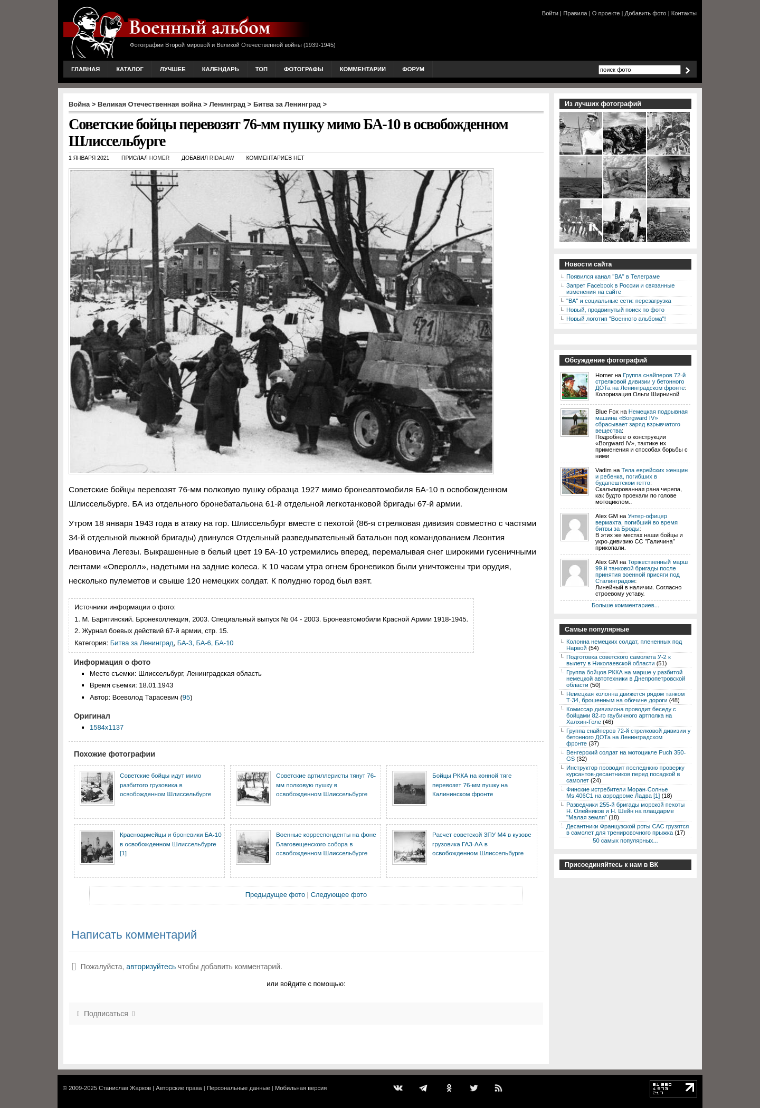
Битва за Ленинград (287, 104)
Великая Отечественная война (150, 104)
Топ (261, 69)
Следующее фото (339, 895)
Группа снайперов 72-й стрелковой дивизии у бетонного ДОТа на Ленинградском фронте (640, 381)
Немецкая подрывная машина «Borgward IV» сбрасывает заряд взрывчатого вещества (641, 421)
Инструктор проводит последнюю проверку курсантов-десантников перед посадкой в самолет (625, 774)
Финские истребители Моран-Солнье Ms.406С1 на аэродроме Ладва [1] (617, 792)
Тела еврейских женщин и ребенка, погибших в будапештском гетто (641, 476)
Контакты (684, 13)
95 (186, 697)
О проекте (606, 13)
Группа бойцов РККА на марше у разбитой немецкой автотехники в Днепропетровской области (625, 678)
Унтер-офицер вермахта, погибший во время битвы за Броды (636, 522)
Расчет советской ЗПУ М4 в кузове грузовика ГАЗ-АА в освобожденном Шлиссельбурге (481, 843)
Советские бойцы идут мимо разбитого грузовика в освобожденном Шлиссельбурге (165, 784)
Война (79, 104)
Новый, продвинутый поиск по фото (615, 310)
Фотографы (304, 69)
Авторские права (179, 1088)
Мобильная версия (301, 1088)
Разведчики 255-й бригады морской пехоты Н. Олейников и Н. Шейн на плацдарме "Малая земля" (625, 810)
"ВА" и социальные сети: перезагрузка (618, 301)
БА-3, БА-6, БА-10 (205, 643)
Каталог (130, 69)
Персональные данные (238, 1088)
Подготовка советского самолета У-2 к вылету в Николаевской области (618, 660)
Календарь (220, 69)
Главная (85, 69)
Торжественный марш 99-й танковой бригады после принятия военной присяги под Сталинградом (641, 571)
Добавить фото (646, 13)
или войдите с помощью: (306, 984)
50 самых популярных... (625, 840)
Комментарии (363, 69)
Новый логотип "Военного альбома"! (616, 319)
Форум (413, 69)
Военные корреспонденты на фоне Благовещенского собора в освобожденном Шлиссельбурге (326, 843)
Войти (550, 13)
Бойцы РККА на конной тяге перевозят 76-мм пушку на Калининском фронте (471, 784)
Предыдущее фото (275, 895)
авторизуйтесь (151, 966)
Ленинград (228, 104)
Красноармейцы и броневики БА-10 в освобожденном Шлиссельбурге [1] (171, 843)
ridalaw (222, 158)
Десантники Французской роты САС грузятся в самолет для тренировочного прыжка (627, 829)
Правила (575, 13)
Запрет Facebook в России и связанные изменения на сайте (620, 288)
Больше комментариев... (625, 605)
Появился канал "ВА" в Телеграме (613, 276)
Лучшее (173, 69)
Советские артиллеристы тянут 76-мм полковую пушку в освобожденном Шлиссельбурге (326, 784)
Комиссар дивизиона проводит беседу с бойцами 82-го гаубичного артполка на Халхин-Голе (621, 715)
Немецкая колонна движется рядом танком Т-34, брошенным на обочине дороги (625, 697)
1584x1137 (107, 727)
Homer (159, 158)
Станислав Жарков (125, 1088)
